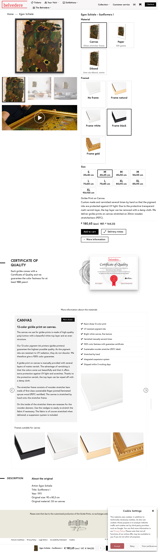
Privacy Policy (119, 531)
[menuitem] (134, 4)
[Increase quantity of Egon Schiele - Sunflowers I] (104, 548)
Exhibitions (70, 2)
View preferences (148, 546)
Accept (117, 546)
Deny (132, 546)
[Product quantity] (100, 548)
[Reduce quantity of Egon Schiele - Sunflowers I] (96, 548)
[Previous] (12, 390)
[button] (153, 511)
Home (10, 14)
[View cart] (140, 4)
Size (83, 166)
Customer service (121, 4)
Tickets (36, 2)
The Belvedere (42, 7)
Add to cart (90, 231)
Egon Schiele (26, 14)
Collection (104, 4)
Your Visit (51, 2)
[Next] (146, 390)
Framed (85, 77)
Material (85, 19)
